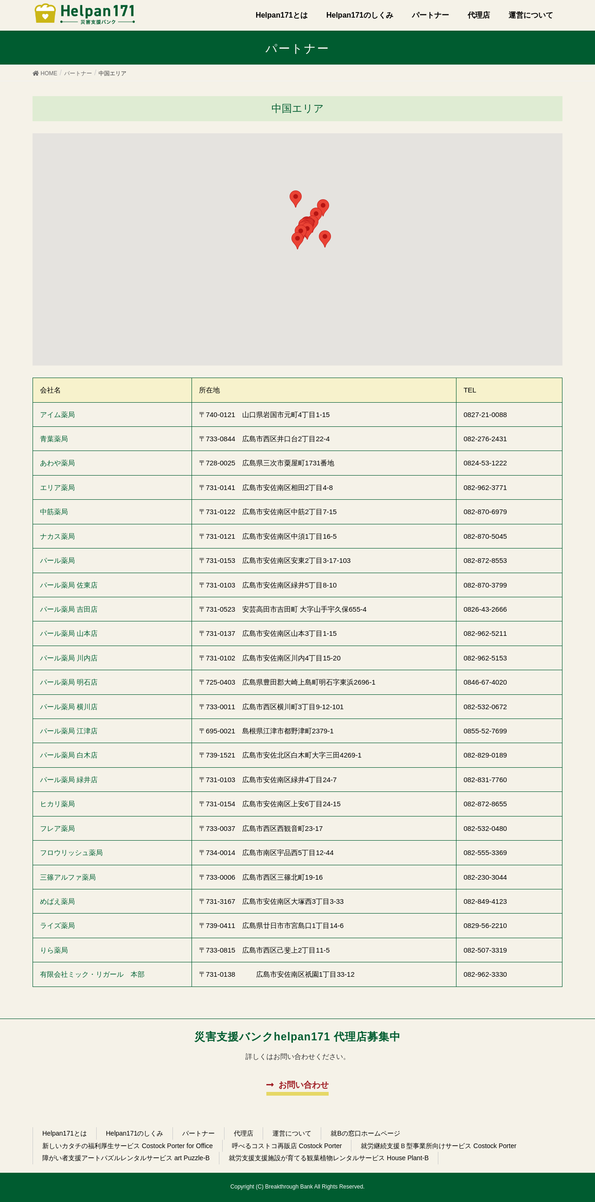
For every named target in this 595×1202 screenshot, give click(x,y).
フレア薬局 (57, 828)
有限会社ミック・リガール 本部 (92, 974)
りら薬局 (54, 950)
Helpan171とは (64, 1133)
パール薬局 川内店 (69, 658)
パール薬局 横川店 (69, 707)
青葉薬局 (54, 439)
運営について (291, 1133)
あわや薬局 (57, 463)
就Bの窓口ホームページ (365, 1133)
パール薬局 (57, 560)
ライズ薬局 (57, 925)
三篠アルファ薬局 (68, 877)
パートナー (198, 1133)
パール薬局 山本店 (69, 633)
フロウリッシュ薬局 (71, 852)
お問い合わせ (303, 1085)
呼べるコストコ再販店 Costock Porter (287, 1146)
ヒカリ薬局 (57, 804)
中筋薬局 (54, 512)
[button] (297, 240)
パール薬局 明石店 (69, 682)
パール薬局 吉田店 (69, 609)
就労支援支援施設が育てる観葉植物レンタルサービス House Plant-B (329, 1158)
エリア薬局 (57, 487)
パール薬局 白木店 (69, 755)
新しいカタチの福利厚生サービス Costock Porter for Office (127, 1146)
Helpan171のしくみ (135, 1133)
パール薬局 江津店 (69, 731)
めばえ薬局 (57, 901)
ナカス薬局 (57, 536)
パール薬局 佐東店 (69, 585)
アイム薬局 (57, 414)
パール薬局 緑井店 (69, 780)
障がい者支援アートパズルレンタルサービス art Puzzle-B (126, 1158)
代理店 (243, 1133)
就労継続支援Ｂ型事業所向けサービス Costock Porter (438, 1146)
